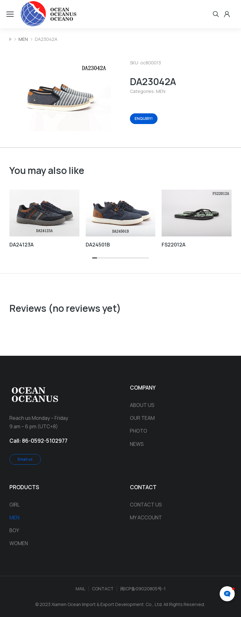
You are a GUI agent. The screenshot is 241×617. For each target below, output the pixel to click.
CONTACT (103, 589)
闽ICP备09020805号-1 (143, 589)
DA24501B (98, 244)
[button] (94, 258)
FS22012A (173, 244)
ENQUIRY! (144, 118)
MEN (160, 91)
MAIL (80, 589)
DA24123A (21, 244)
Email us (25, 459)
